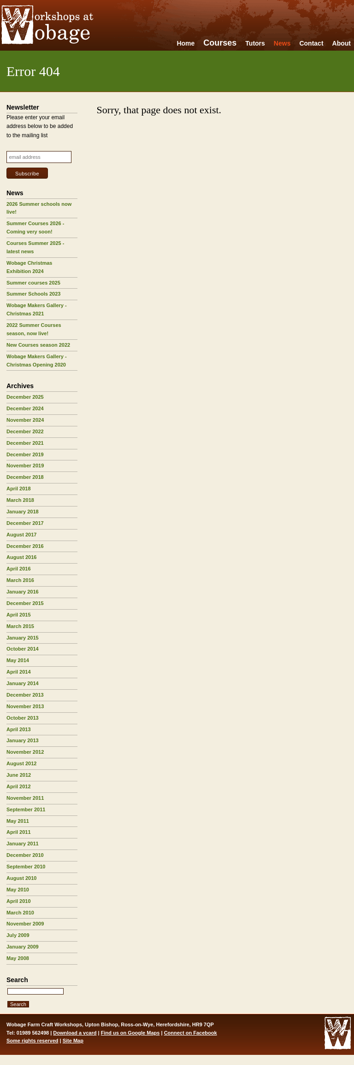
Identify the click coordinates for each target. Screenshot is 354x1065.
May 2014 (17, 660)
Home (186, 43)
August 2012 (21, 763)
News (282, 43)
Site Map (73, 1040)
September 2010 (25, 866)
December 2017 (25, 523)
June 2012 (18, 775)
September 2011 (25, 809)
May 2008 (17, 958)
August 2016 (21, 557)
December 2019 (25, 454)
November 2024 (25, 420)
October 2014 (22, 649)
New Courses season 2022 (38, 345)
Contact (311, 43)
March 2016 (20, 580)
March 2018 (20, 500)
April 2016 (18, 568)
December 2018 (25, 477)
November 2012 (25, 752)
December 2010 (25, 855)
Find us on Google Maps (130, 1033)
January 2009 (22, 946)
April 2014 (18, 672)
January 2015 (22, 637)
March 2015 (20, 626)
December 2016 (25, 546)
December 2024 (25, 408)
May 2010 (17, 889)
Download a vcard (74, 1033)
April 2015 (18, 614)
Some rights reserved (32, 1040)
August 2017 (21, 534)
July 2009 (18, 935)
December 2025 (25, 397)
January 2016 (22, 591)
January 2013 (22, 740)
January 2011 (22, 843)
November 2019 (25, 465)
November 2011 (25, 798)
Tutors (255, 43)
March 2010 (20, 912)
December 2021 (25, 443)
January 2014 (22, 683)
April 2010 (18, 901)
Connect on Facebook (190, 1033)
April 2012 (18, 786)
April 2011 (18, 832)
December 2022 (25, 431)
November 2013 (25, 706)
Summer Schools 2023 (33, 294)
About (341, 43)
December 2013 (25, 695)
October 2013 (22, 718)
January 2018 (22, 511)
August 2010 (21, 878)
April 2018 (18, 488)
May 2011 (17, 821)
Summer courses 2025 (33, 282)
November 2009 (25, 923)
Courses (219, 42)
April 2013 (18, 729)
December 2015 (25, 603)
